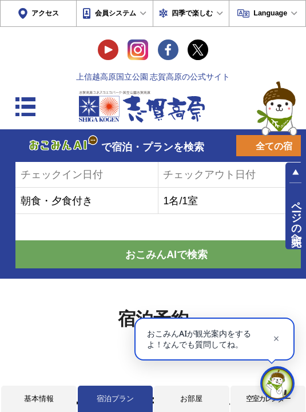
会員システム (115, 13)
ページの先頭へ (296, 217)
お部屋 (191, 398)
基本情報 (39, 398)
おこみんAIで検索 (166, 254)
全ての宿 (274, 146)
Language (270, 13)
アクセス (45, 13)
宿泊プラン (115, 398)
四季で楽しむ (192, 13)
